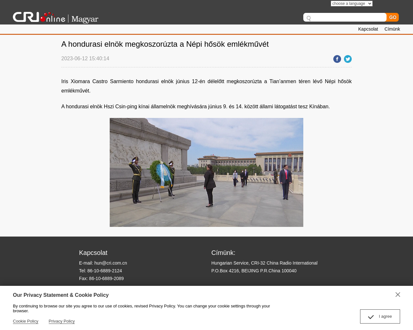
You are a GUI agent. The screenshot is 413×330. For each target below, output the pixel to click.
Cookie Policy (25, 321)
